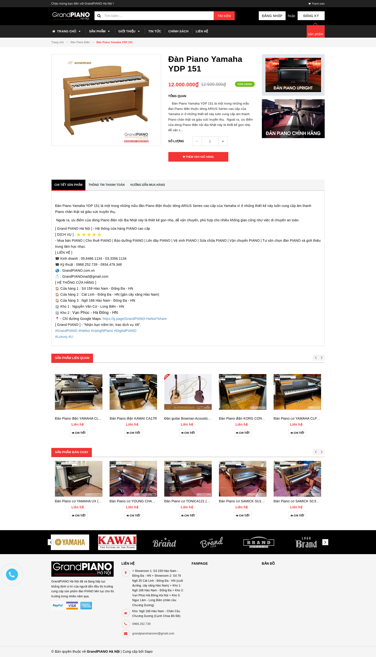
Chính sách (178, 31)
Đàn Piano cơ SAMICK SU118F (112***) (249, 501)
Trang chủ (66, 31)
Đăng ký (313, 16)
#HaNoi (84, 331)
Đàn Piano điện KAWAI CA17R (133, 418)
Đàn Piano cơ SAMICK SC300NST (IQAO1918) (310, 501)
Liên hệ (202, 31)
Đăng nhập (277, 16)
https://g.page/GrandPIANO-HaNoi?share (135, 319)
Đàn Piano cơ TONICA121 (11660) (190, 501)
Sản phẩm (100, 31)
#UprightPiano (102, 331)
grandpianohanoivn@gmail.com (153, 633)
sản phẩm (315, 34)
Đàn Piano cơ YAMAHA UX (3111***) (83, 501)
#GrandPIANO (66, 331)
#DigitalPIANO (125, 331)
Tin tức (154, 31)
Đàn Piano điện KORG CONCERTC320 (249, 418)
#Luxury (61, 337)
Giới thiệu (129, 31)
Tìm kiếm (224, 16)
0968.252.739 (141, 624)
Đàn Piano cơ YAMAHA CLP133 (298, 418)
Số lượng (176, 141)
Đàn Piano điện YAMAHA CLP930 (80, 418)
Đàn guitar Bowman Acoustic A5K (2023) (195, 418)
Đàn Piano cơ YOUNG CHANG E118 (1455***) (145, 501)
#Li (71, 337)
